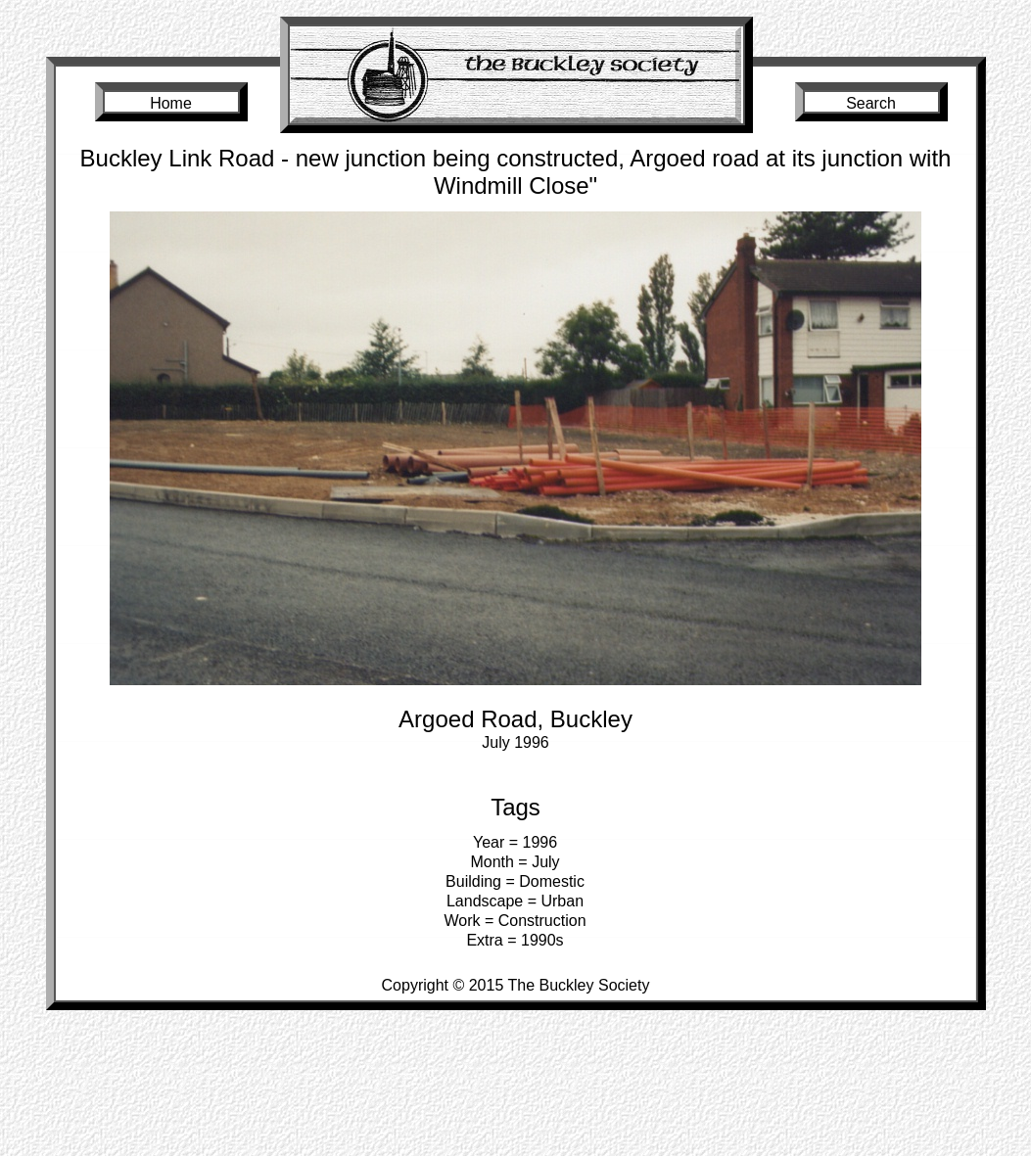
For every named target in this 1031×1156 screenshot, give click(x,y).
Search (871, 103)
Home (171, 103)
